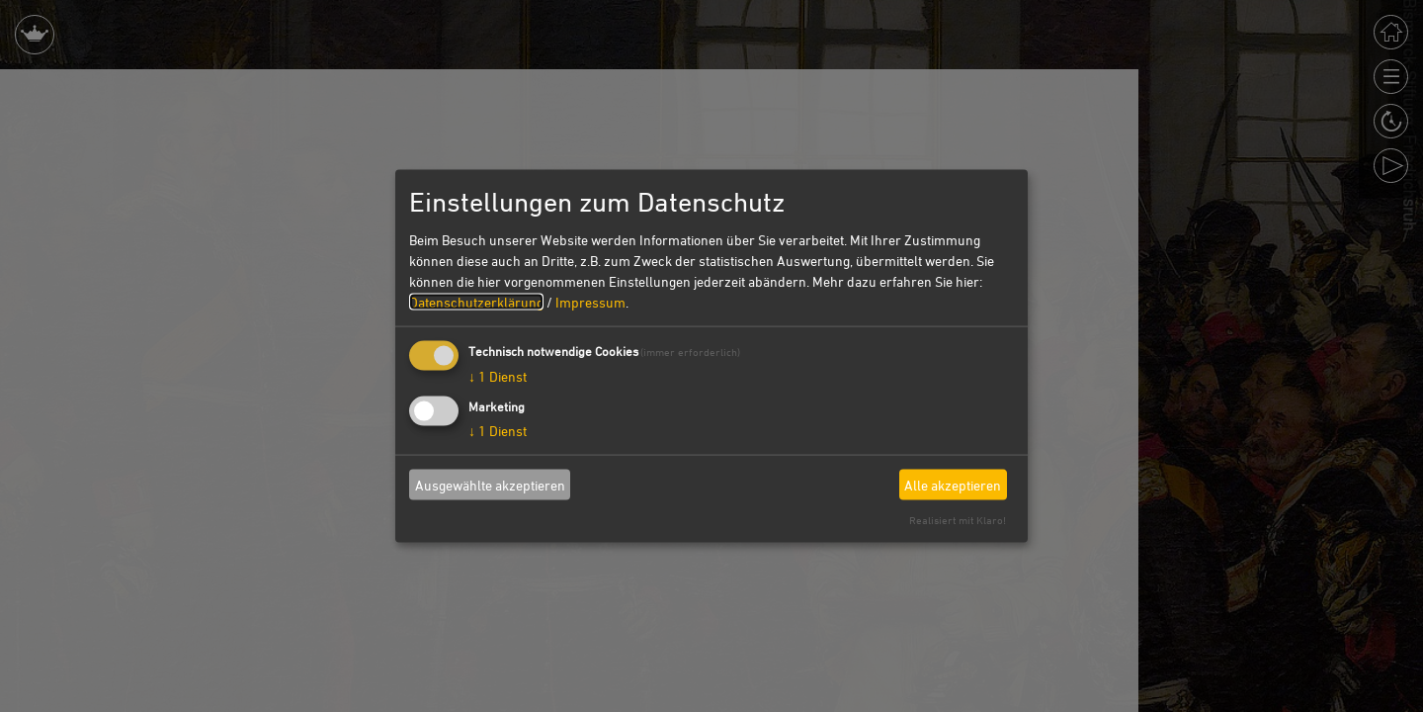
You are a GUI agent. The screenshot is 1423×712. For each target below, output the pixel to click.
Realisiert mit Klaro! (957, 519)
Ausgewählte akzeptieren (490, 484)
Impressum (590, 302)
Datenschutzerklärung (476, 302)
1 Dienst (497, 376)
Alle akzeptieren (952, 484)
